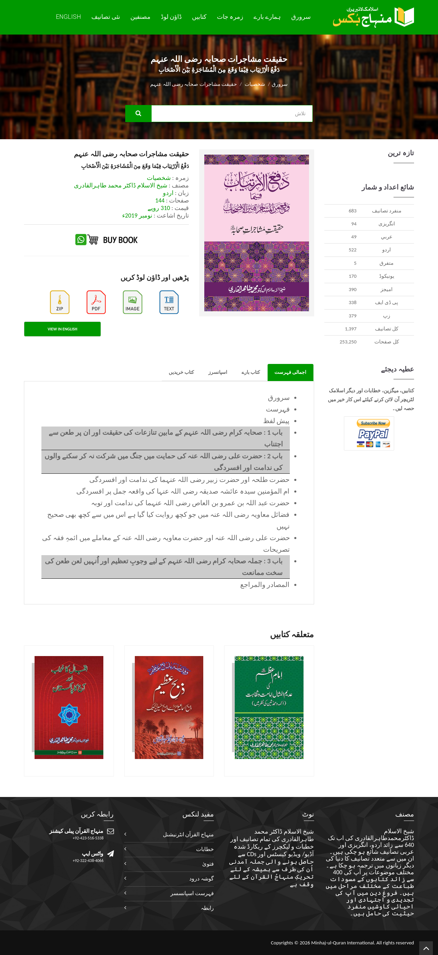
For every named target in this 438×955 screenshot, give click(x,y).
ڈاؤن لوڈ (171, 17)
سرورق (301, 17)
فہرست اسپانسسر (192, 893)
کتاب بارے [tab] (251, 372)
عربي (386, 237)
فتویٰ (208, 864)
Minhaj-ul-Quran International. (343, 943)
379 (353, 316)
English (68, 16)
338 (353, 302)
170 (353, 276)
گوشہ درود (201, 878)
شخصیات (255, 84)
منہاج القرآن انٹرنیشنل (188, 834)
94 (354, 224)
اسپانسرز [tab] (217, 372)
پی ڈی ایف (386, 302)
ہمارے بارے (267, 17)
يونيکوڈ (386, 276)
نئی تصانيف (105, 17)
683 (353, 211)
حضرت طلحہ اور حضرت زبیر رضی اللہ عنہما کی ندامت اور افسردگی (189, 479)
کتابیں (199, 17)
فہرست (278, 409)
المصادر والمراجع (265, 584)
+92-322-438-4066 (88, 860)
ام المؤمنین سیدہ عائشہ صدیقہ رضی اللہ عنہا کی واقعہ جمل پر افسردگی (182, 491)
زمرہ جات (230, 17)
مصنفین (140, 17)
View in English (62, 329)
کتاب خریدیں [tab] (181, 372)
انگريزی (386, 224)
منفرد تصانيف (386, 211)
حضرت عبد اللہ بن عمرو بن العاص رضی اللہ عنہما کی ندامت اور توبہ (190, 503)
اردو (386, 250)
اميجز (386, 289)
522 (353, 250)
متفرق (386, 263)
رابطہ (207, 908)
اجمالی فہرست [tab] (290, 372)
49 (354, 237)
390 (353, 289)
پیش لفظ (276, 421)
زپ (386, 316)
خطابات (205, 849)
